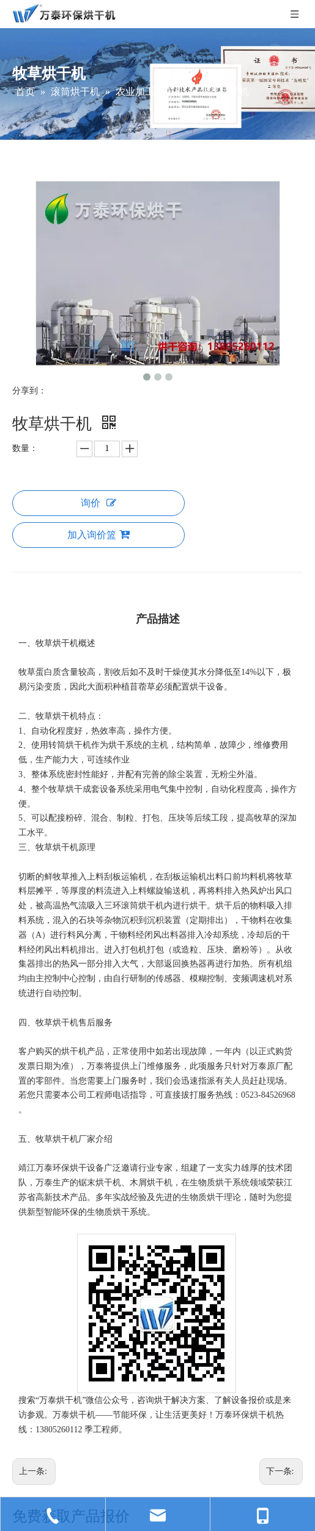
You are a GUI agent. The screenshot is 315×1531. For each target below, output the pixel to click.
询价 (98, 503)
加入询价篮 (98, 534)
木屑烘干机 (151, 1182)
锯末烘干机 (99, 1182)
